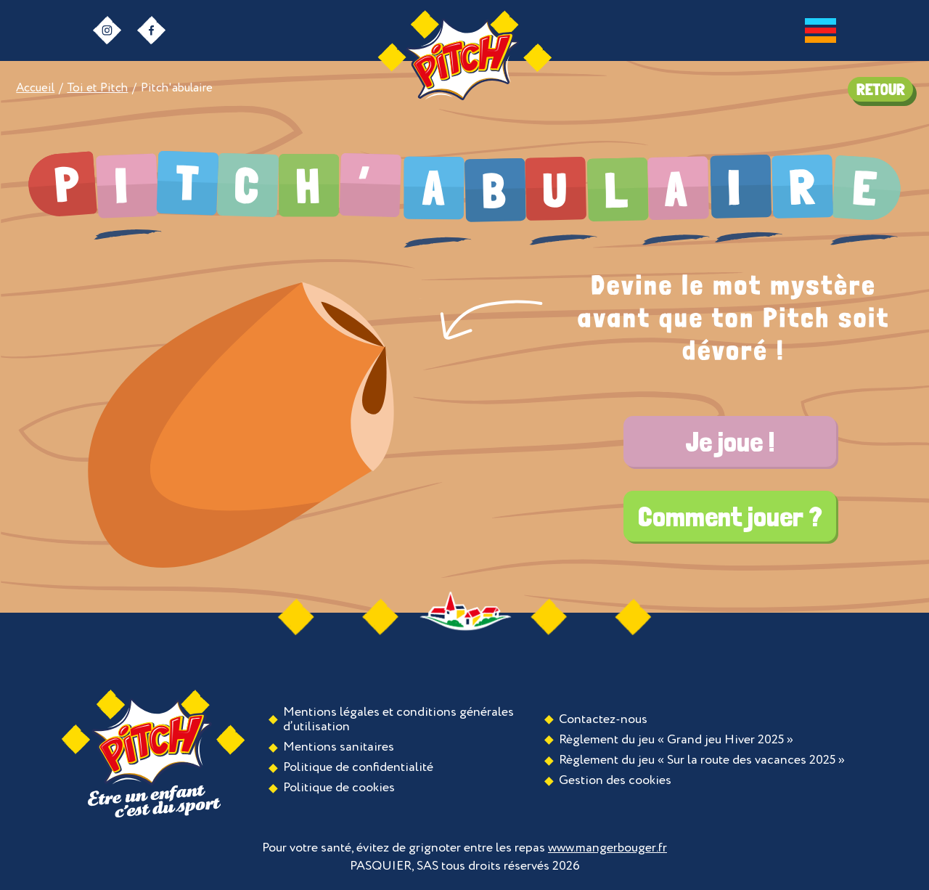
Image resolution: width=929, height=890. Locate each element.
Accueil (35, 88)
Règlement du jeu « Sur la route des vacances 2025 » (702, 760)
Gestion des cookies (615, 780)
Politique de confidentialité (358, 767)
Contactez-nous (603, 719)
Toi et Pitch (97, 88)
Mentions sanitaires (338, 747)
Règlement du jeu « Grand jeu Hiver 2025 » (676, 739)
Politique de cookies (339, 787)
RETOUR (880, 89)
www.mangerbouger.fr (607, 847)
